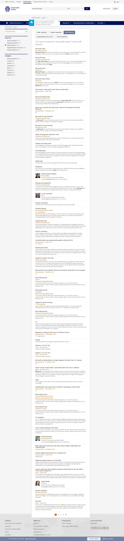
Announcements (16, 59)
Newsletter (94, 523)
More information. (30, 539)
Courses (16, 61)
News (16, 68)
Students (18, 2)
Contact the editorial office (13, 529)
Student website (16, 43)
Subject (16, 72)
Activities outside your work (41, 535)
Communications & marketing (83, 23)
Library (51, 2)
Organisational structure (40, 2)
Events (16, 63)
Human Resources (15, 23)
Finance (28, 23)
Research (66, 23)
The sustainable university (41, 526)
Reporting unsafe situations (70, 526)
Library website (16, 50)
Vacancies (16, 75)
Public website (16, 41)
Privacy (7, 532)
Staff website (8, 27)
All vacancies (37, 532)
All (68, 8)
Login (117, 2)
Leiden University (9, 2)
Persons (16, 70)
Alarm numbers (66, 523)
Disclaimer (8, 535)
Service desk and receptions (13, 523)
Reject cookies (108, 539)
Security (100, 23)
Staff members (27, 2)
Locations (16, 66)
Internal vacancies (38, 529)
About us (36, 523)
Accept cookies (94, 539)
